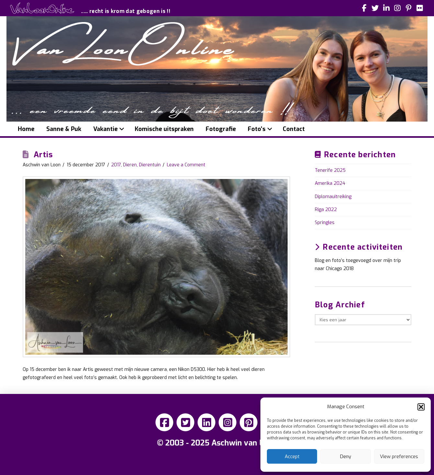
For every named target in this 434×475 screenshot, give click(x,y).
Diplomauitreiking (333, 197)
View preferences (399, 456)
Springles (325, 223)
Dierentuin (150, 165)
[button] (421, 407)
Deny (345, 456)
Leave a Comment (186, 165)
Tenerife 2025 (330, 170)
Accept (292, 456)
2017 (116, 165)
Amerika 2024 (330, 183)
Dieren (130, 165)
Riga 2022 (326, 210)
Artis (43, 154)
